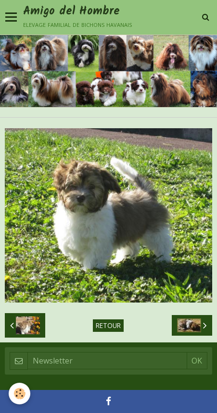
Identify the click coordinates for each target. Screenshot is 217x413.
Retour (108, 325)
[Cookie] (19, 393)
